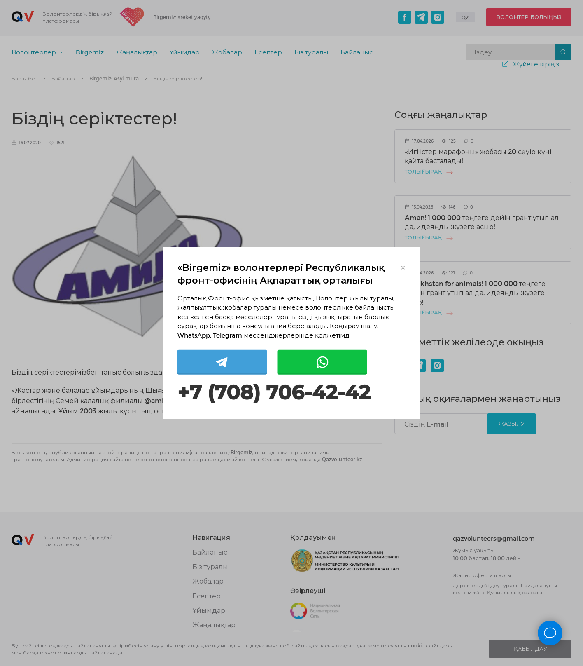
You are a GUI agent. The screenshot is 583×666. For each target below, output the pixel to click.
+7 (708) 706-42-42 (273, 392)
